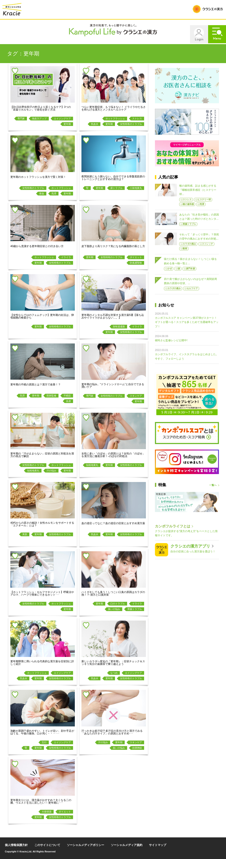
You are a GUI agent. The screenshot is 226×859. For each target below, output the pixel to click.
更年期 (67, 124)
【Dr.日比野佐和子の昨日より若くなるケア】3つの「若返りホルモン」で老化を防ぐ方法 (40, 108)
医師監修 (51, 395)
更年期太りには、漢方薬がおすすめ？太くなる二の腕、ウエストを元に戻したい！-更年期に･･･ (40, 801)
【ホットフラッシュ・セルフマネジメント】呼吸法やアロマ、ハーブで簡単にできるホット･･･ (42, 593)
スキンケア (136, 395)
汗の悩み (51, 470)
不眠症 (67, 395)
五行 (44, 742)
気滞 (53, 193)
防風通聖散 (136, 262)
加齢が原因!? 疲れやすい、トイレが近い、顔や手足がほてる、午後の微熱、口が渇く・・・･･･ (42, 732)
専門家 (21, 118)
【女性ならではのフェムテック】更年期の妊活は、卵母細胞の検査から (42, 316)
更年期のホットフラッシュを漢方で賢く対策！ (38, 177)
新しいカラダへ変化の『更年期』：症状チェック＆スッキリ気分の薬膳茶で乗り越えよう (113, 662)
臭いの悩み (114, 609)
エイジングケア (62, 118)
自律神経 (137, 747)
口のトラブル (117, 603)
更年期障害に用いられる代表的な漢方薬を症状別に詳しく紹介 (42, 662)
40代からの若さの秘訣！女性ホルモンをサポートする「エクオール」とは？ (42, 524)
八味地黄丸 (136, 188)
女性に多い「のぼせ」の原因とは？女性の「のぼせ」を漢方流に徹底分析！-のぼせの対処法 (113, 455)
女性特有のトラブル (131, 124)
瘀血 (41, 193)
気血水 (94, 124)
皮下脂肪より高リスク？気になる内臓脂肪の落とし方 (113, 246)
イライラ (66, 257)
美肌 (24, 534)
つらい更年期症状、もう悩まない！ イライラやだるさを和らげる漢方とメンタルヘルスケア (113, 108)
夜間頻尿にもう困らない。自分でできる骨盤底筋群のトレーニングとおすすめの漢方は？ (113, 177)
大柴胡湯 (46, 811)
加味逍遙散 (119, 326)
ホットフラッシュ (115, 118)
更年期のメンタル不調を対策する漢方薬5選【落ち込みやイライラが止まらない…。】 (112, 316)
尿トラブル (116, 188)
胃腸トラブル (134, 609)
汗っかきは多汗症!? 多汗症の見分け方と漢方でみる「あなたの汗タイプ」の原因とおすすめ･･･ (112, 732)
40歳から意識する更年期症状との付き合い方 (37, 246)
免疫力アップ (39, 118)
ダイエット (136, 257)
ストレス (137, 118)
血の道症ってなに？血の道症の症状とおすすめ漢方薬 (113, 523)
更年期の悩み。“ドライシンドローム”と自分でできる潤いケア (112, 385)
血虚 (68, 401)
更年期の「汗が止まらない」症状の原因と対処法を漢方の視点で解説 (42, 455)
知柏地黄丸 (33, 470)
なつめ (114, 672)
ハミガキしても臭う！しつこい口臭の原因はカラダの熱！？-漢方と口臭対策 (113, 593)
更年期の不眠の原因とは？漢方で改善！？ (35, 384)
